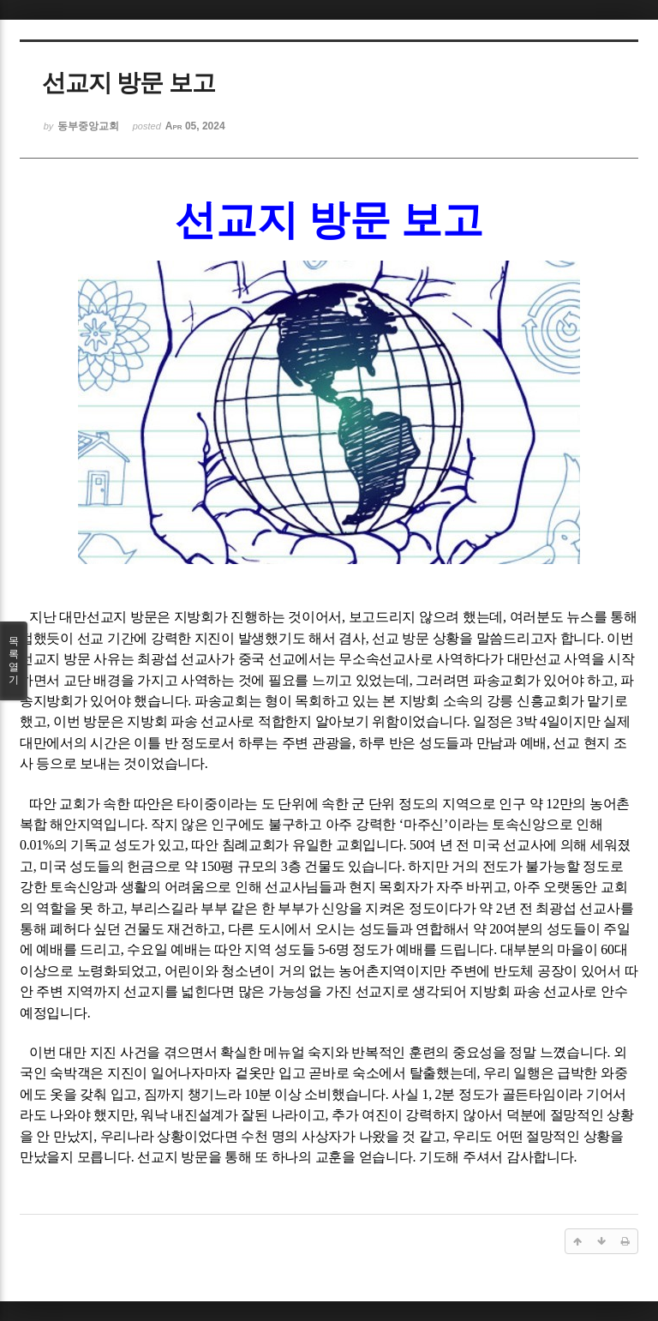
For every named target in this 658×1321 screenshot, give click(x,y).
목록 (14, 661)
